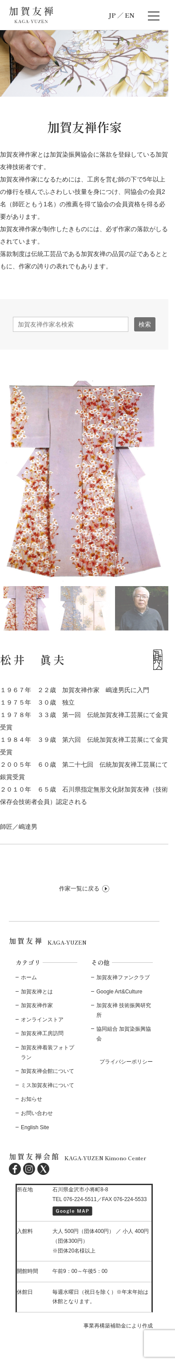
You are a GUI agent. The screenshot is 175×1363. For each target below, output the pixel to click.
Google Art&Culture (119, 992)
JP (112, 15)
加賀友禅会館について (47, 1071)
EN (130, 15)
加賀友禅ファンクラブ (123, 977)
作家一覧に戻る (79, 888)
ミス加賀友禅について (47, 1085)
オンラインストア (42, 1019)
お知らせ (31, 1099)
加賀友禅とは (37, 992)
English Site (35, 1127)
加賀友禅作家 (37, 1005)
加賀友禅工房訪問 (42, 1033)
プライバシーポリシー (126, 1062)
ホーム (29, 977)
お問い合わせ (37, 1113)
